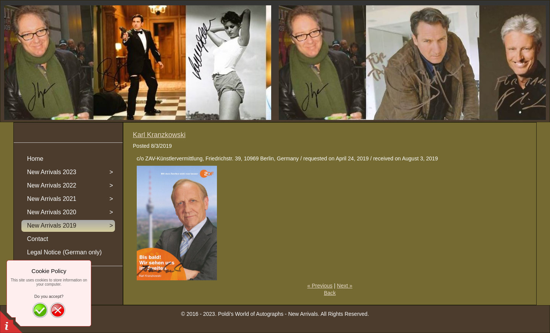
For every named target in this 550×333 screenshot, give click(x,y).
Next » (344, 286)
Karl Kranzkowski (159, 135)
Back (330, 293)
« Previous (319, 286)
